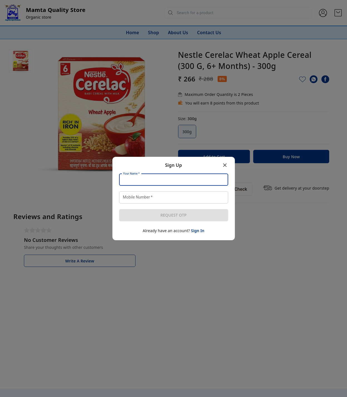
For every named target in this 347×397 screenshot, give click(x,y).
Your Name (131, 173)
